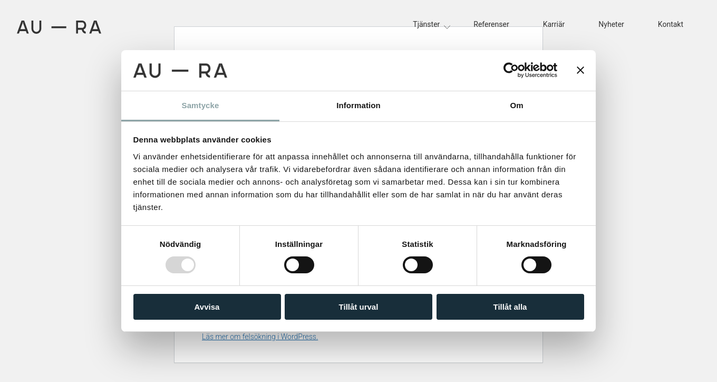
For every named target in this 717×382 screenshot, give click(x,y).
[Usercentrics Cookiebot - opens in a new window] (511, 70)
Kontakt (670, 24)
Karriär (554, 24)
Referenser (491, 24)
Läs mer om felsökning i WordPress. (260, 336)
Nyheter (611, 24)
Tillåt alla (510, 306)
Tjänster (426, 24)
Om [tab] (516, 105)
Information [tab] (358, 105)
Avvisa (207, 306)
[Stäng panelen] (580, 70)
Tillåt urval (359, 306)
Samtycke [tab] (200, 105)
